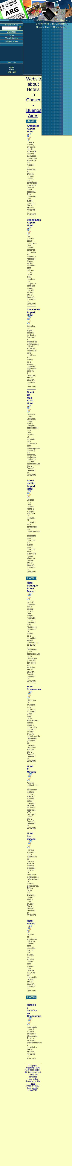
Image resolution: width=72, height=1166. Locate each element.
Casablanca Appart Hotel (34, 222)
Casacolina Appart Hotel (33, 312)
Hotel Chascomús (34, 688)
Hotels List (11, 72)
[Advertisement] (35, 36)
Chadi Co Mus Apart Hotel (30, 398)
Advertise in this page (33, 1082)
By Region (62, 20)
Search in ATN (11, 25)
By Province (42, 23)
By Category (58, 23)
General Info (43, 27)
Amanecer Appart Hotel (33, 128)
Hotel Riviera (31, 922)
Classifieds (11, 32)
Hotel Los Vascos (31, 836)
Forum (11, 35)
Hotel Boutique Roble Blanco (32, 587)
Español (49, 20)
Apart (11, 67)
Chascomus (38, 99)
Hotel (11, 69)
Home (39, 20)
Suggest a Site (11, 41)
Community (58, 27)
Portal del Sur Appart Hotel (31, 484)
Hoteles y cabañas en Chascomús (34, 1010)
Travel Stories (11, 38)
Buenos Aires (33, 113)
